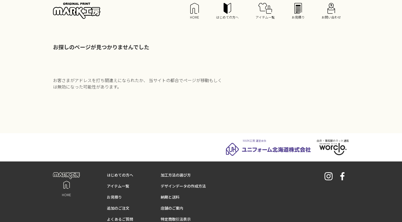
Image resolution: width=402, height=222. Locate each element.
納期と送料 (170, 197)
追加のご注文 (118, 208)
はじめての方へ (227, 11)
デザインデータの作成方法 (183, 186)
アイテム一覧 (265, 11)
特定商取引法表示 (176, 219)
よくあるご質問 (120, 219)
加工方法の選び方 (176, 175)
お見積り (298, 11)
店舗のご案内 (172, 208)
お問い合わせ (331, 11)
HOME (194, 11)
